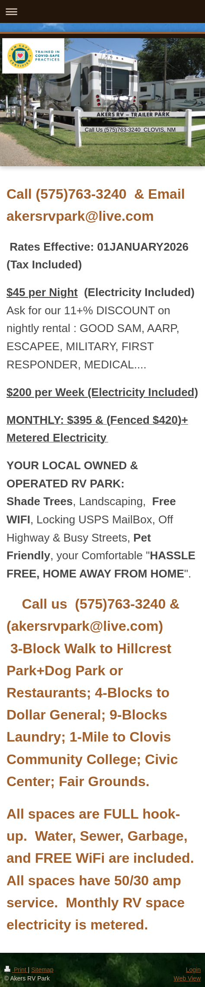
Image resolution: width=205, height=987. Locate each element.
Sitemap (42, 969)
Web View (187, 978)
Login (193, 969)
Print (16, 969)
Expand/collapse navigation (102, 11)
